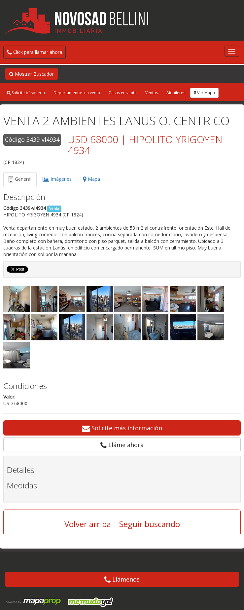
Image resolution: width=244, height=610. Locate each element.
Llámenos (122, 579)
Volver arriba (87, 523)
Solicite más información (122, 428)
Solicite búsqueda (26, 92)
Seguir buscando (149, 523)
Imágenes (57, 179)
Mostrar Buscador (31, 74)
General (20, 179)
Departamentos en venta (76, 92)
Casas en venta (123, 92)
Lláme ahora (122, 445)
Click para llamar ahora (34, 52)
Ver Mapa (204, 92)
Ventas (151, 92)
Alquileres (175, 92)
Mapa (91, 179)
